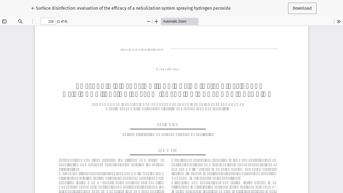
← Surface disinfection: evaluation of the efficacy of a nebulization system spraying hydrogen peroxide (131, 8)
